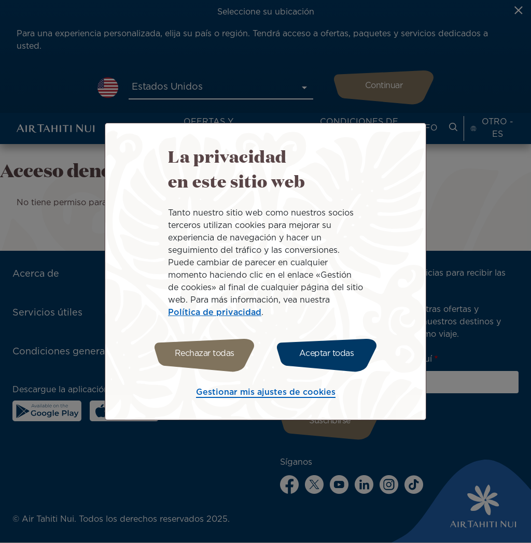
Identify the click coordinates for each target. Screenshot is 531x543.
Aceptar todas (326, 354)
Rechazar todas (204, 354)
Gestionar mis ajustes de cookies (266, 392)
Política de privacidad (214, 313)
